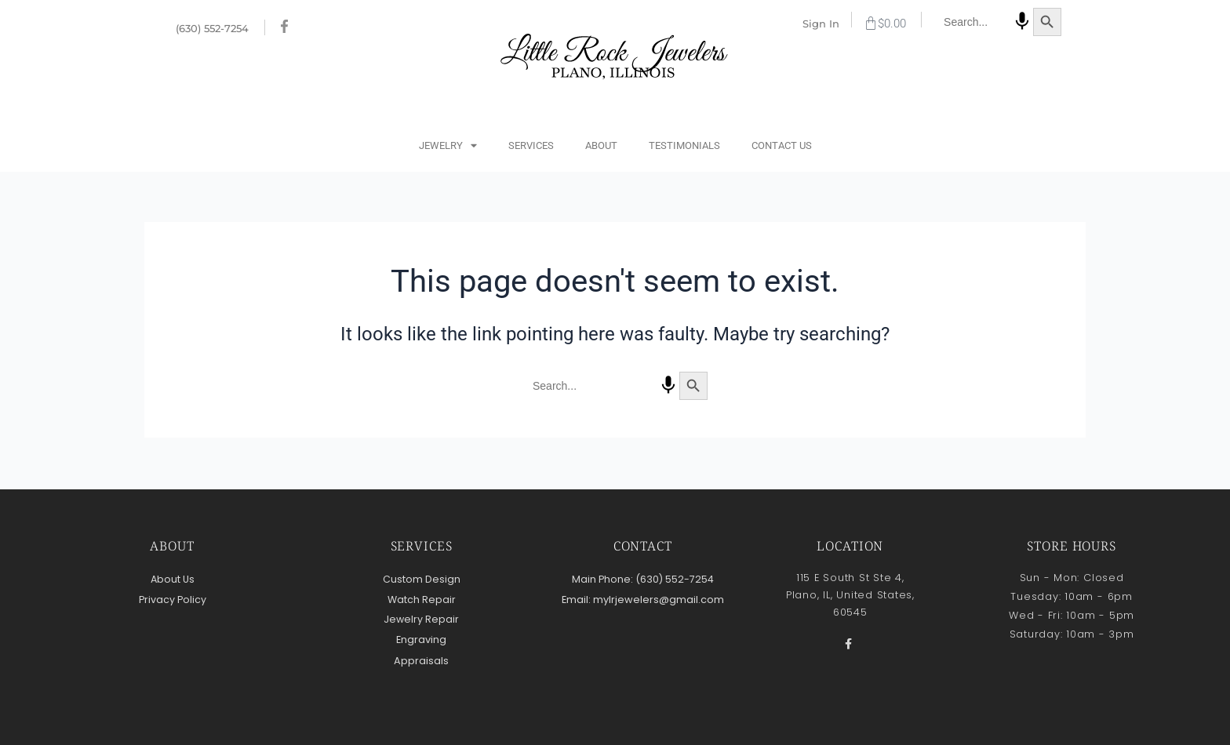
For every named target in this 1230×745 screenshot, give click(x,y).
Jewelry (448, 146)
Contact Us (781, 145)
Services (531, 145)
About (601, 145)
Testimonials (684, 145)
